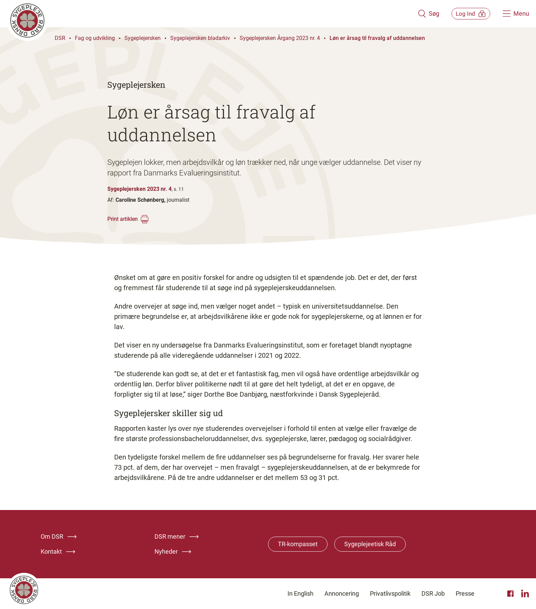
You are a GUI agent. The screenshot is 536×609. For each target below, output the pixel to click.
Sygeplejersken (142, 38)
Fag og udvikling (95, 38)
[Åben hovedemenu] (515, 13)
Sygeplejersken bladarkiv (200, 38)
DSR (60, 38)
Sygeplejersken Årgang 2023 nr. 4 (280, 38)
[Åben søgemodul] (419, 13)
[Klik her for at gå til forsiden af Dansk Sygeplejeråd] (207, 13)
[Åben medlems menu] (466, 13)
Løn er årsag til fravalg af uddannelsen (377, 38)
